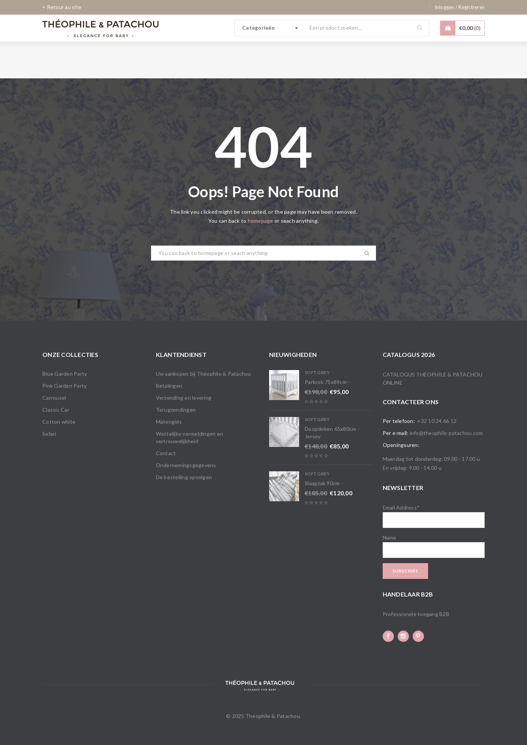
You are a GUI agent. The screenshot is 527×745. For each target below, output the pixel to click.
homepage (260, 220)
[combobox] (268, 28)
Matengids (169, 421)
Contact (166, 453)
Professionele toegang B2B (416, 614)
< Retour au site (61, 7)
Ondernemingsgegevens (186, 465)
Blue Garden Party (64, 373)
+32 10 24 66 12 (437, 421)
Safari (49, 433)
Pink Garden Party (64, 385)
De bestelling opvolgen (184, 477)
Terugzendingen (176, 409)
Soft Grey (317, 372)
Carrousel (54, 397)
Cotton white (58, 421)
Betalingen (169, 385)
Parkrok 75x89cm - (327, 382)
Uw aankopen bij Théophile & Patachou (203, 373)
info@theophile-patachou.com (446, 433)
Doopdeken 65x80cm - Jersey (332, 432)
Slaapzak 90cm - (324, 483)
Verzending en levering (184, 397)
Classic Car (55, 409)
